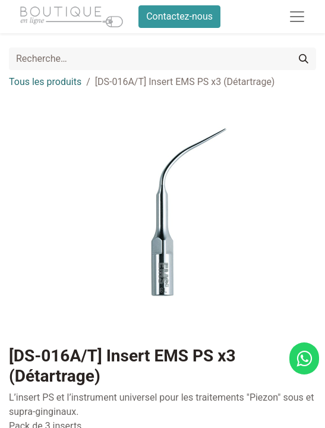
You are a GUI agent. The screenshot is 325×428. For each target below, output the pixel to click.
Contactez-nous (179, 16)
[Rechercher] (303, 59)
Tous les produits (45, 81)
